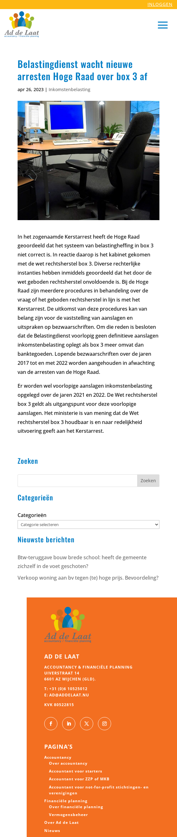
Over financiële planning (76, 806)
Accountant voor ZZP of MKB (79, 779)
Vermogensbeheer (68, 814)
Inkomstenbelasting (69, 89)
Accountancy (58, 757)
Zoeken (148, 480)
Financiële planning (66, 800)
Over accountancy (68, 763)
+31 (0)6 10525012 (68, 688)
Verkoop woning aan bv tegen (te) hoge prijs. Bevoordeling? (88, 577)
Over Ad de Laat (61, 822)
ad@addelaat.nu (69, 695)
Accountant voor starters (75, 771)
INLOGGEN (160, 4)
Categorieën (32, 515)
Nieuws (52, 830)
